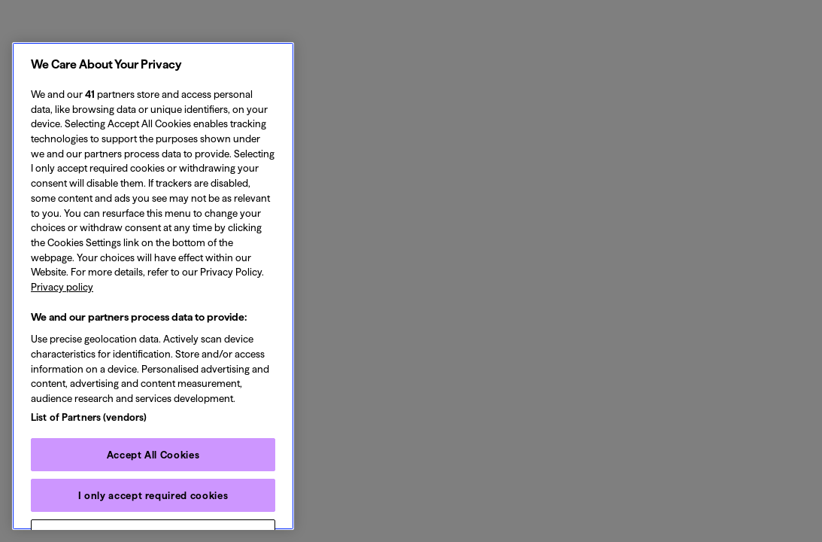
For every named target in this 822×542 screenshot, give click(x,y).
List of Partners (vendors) (89, 417)
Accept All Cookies (153, 454)
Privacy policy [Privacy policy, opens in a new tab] (62, 287)
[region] (153, 286)
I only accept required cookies (153, 495)
